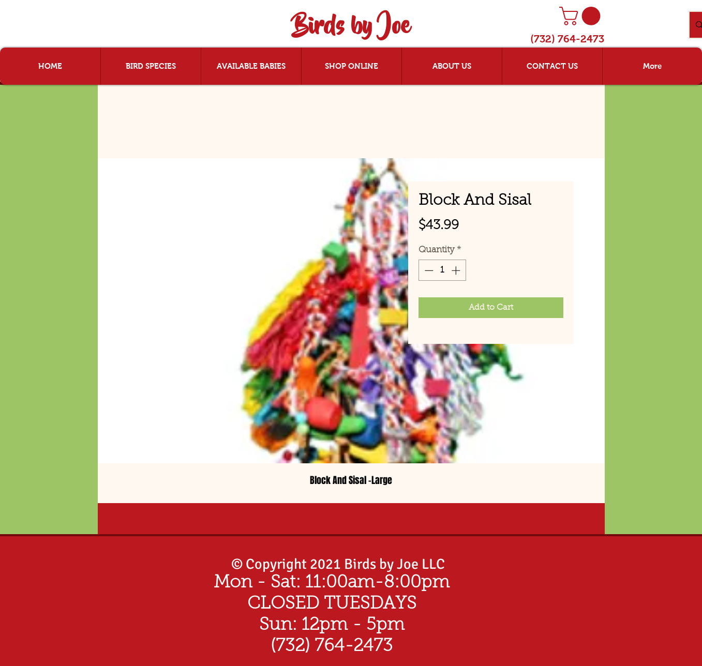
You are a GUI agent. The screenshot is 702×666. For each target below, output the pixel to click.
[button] (582, 16)
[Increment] (457, 270)
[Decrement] (428, 270)
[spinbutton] (442, 270)
